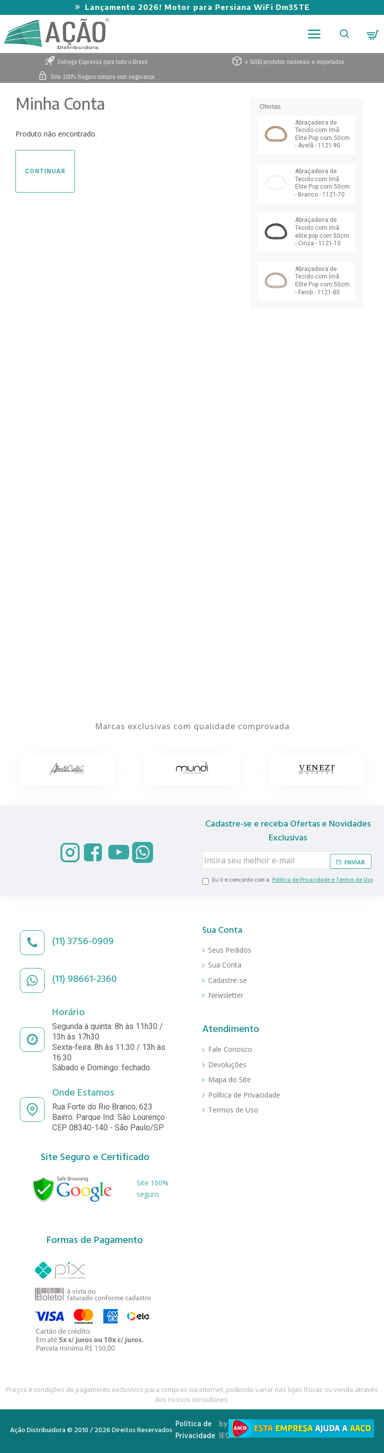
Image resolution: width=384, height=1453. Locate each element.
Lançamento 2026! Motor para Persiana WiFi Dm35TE (197, 6)
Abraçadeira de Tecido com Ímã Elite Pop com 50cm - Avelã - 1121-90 (322, 134)
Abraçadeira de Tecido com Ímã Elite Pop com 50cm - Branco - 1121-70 (322, 183)
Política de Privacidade (195, 1431)
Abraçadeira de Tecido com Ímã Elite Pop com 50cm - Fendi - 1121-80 (322, 281)
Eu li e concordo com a (288, 881)
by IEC (224, 1431)
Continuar (45, 171)
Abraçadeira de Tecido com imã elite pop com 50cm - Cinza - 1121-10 (322, 231)
